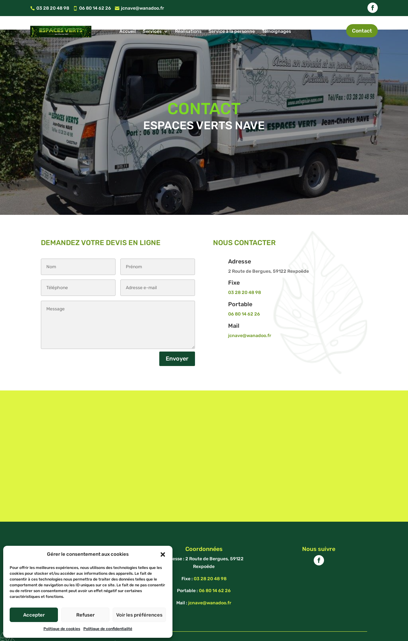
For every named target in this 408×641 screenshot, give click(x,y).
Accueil (127, 31)
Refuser (85, 615)
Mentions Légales (202, 628)
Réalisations (188, 31)
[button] (163, 554)
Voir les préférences (139, 615)
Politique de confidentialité (107, 629)
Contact (362, 31)
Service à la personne (232, 31)
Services (152, 31)
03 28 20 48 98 (244, 277)
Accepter (34, 615)
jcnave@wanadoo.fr (249, 321)
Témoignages (276, 31)
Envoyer (177, 343)
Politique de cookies (61, 629)
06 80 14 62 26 (244, 299)
